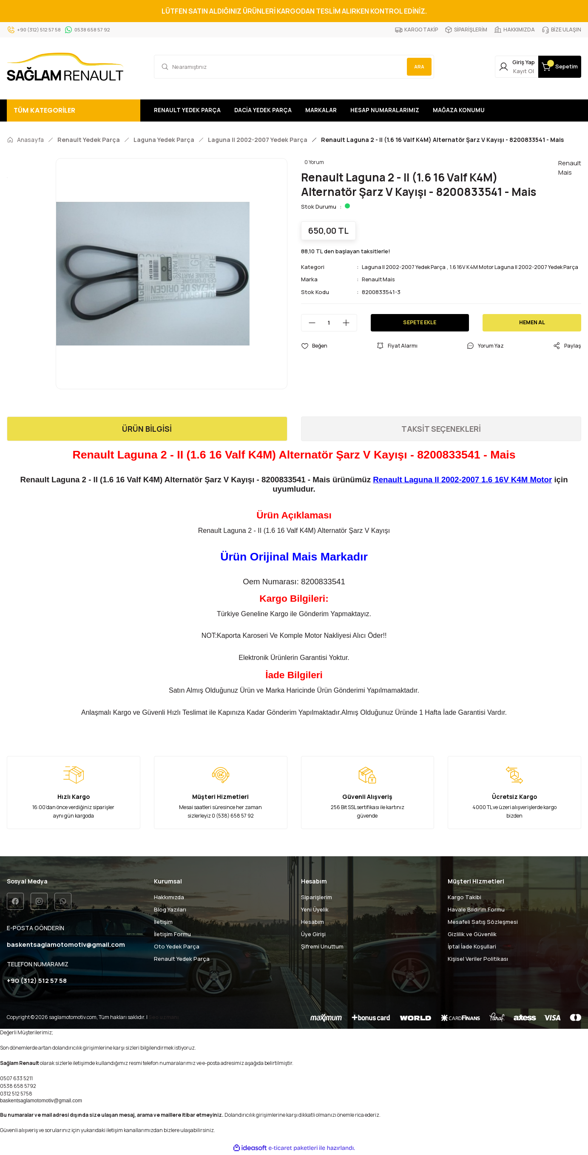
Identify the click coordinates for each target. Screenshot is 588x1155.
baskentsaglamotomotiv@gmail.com (41, 1101)
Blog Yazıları (170, 909)
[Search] (294, 67)
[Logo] (65, 67)
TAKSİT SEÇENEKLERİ (441, 429)
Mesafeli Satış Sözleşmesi (483, 922)
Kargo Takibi (464, 897)
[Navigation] (73, 110)
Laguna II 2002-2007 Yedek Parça (406, 267)
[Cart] (553, 66)
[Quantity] (329, 331)
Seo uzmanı (163, 1018)
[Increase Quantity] (349, 331)
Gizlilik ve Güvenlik (472, 934)
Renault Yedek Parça (182, 958)
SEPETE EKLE (419, 331)
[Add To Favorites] (315, 354)
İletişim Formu (172, 934)
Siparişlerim (316, 897)
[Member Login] (497, 66)
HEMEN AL (532, 331)
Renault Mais (379, 288)
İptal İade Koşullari (472, 946)
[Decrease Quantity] (308, 331)
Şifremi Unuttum (322, 946)
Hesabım (312, 922)
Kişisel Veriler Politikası (478, 958)
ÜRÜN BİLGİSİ (147, 429)
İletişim (163, 922)
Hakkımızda (169, 897)
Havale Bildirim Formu (476, 909)
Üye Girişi (313, 934)
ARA (416, 66)
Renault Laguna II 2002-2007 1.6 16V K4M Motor (462, 479)
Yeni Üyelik (315, 909)
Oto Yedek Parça (176, 946)
